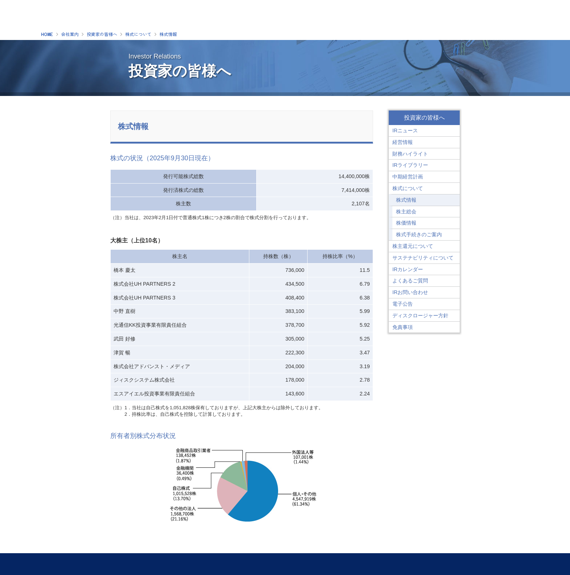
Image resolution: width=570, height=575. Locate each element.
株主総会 (406, 211)
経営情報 (402, 142)
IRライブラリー (410, 165)
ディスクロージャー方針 (420, 315)
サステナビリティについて (423, 258)
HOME (47, 34)
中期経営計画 (407, 177)
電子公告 (402, 304)
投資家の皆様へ (102, 34)
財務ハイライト (410, 154)
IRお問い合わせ (410, 292)
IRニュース (405, 130)
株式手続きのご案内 (419, 234)
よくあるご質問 (410, 281)
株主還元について (412, 246)
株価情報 (406, 223)
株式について (138, 34)
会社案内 (70, 34)
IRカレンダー (407, 269)
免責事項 (402, 327)
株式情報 (168, 34)
